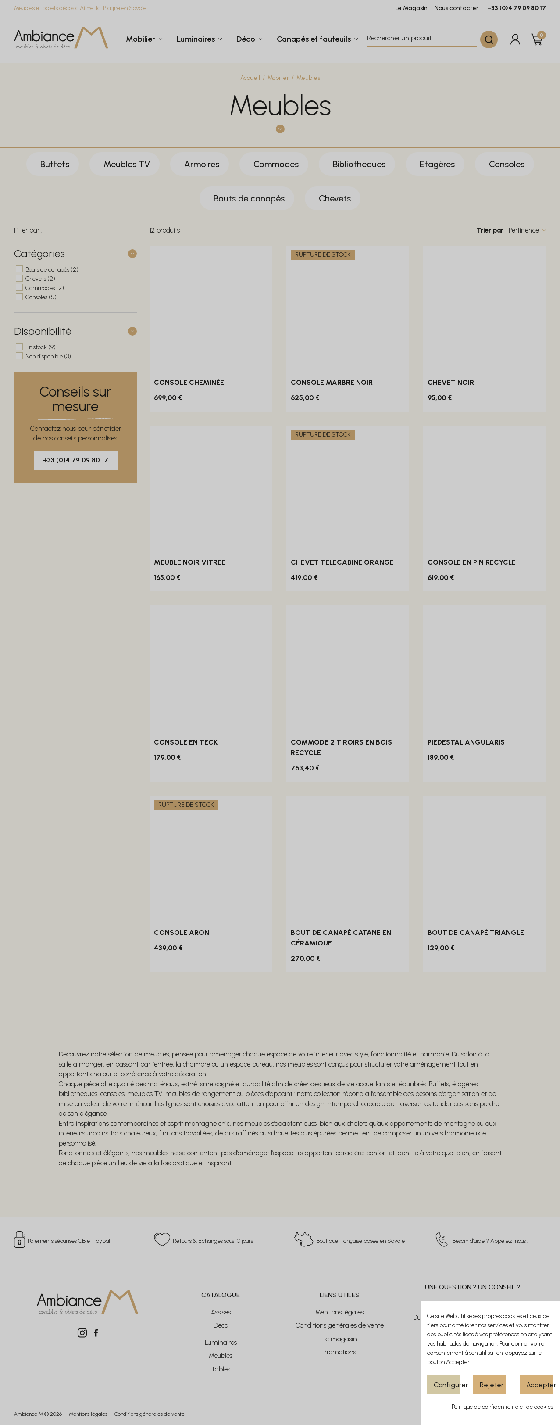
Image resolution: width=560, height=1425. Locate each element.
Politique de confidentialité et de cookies (502, 1407)
